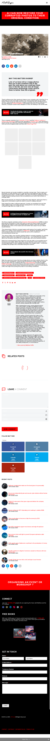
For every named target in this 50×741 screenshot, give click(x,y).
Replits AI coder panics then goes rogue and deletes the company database (26, 502)
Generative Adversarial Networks (24, 272)
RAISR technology (6, 264)
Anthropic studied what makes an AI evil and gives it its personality (26, 485)
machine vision (34, 121)
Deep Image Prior (31, 124)
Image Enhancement (8, 275)
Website (4, 676)
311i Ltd (13, 717)
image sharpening (30, 262)
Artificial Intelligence (17, 103)
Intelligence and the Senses (9, 58)
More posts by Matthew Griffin (26, 345)
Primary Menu (47, 2)
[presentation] (14, 701)
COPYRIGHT (11, 729)
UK (30, 277)
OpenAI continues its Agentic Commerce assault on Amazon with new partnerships (27, 551)
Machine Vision (20, 275)
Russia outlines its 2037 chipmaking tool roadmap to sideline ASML (26, 510)
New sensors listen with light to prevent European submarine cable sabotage (26, 535)
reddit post (26, 230)
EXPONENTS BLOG (20, 729)
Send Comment (10, 429)
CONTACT (4, 729)
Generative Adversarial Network (30, 222)
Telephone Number (8, 669)
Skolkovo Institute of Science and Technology (14, 277)
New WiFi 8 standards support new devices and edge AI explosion (26, 526)
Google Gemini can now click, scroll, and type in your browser (25, 559)
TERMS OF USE (30, 729)
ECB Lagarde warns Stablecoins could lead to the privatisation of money (28, 543)
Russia (30, 275)
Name (4, 655)
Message (5, 682)
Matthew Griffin (7, 57)
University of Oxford (24, 120)
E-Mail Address (7, 662)
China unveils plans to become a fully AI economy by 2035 (24, 518)
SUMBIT (5, 705)
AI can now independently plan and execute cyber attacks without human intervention (28, 494)
